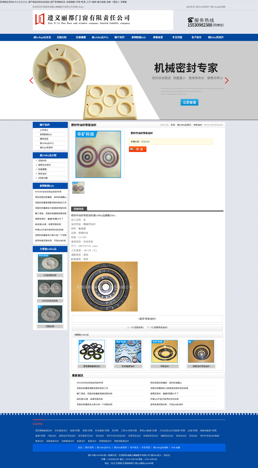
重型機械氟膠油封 (91, 366)
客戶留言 (196, 37)
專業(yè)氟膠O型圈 (148, 430)
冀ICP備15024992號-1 (98, 455)
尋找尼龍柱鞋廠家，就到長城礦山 (51, 197)
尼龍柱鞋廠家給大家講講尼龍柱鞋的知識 (169, 388)
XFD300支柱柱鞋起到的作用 (48, 191)
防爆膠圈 (81, 37)
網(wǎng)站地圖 (218, 7)
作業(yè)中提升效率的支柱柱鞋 (49, 229)
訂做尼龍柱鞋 (50, 275)
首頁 (173, 125)
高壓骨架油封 (134, 436)
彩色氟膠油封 (128, 366)
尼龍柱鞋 (62, 37)
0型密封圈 (43, 178)
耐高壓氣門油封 (85, 436)
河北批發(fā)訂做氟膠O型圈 (172, 430)
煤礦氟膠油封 (68, 441)
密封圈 (115, 430)
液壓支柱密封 (44, 165)
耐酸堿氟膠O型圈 (208, 430)
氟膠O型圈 (75, 430)
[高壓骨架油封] (161, 327)
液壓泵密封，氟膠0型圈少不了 (49, 219)
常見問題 (177, 37)
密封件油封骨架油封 (116, 436)
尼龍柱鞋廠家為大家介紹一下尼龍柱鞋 (94, 404)
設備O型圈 (193, 430)
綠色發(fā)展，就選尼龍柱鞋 (90, 399)
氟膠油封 (39, 441)
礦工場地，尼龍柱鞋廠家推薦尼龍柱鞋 (94, 393)
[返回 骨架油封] (147, 318)
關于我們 (119, 37)
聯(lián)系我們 (202, 7)
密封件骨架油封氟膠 (209, 436)
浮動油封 (164, 366)
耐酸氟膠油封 (52, 441)
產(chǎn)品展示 (184, 125)
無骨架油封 (181, 436)
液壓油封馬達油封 (201, 366)
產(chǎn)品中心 (100, 37)
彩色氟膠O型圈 (102, 430)
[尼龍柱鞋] (139, 327)
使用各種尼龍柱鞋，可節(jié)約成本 (166, 404)
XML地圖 (175, 447)
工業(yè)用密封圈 (129, 430)
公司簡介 (44, 130)
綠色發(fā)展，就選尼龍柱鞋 (48, 224)
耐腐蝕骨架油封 (150, 436)
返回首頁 (190, 7)
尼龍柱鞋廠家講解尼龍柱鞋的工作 (51, 202)
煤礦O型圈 (87, 430)
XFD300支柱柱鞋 (50, 301)
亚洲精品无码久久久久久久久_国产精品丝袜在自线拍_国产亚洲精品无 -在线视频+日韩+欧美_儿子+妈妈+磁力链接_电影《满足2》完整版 (63, 2)
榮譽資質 (158, 37)
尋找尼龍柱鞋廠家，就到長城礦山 (166, 383)
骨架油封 (42, 173)
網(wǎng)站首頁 (42, 37)
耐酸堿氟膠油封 (121, 441)
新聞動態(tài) (139, 37)
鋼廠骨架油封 (167, 436)
